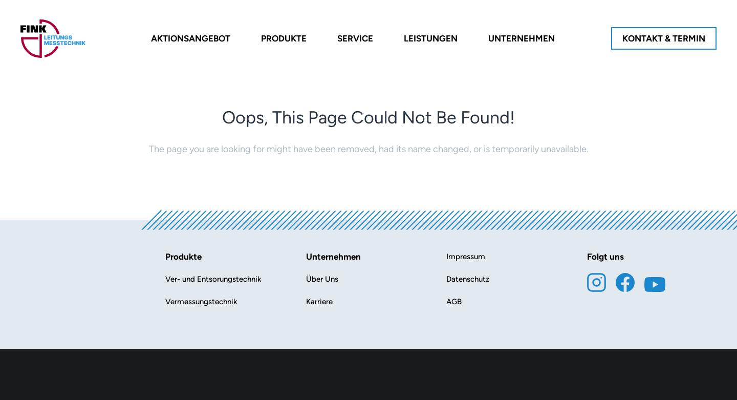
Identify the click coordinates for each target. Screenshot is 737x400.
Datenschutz (467, 279)
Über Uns (322, 279)
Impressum (465, 256)
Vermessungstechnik (201, 301)
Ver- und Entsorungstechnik (213, 279)
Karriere (319, 301)
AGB (454, 301)
